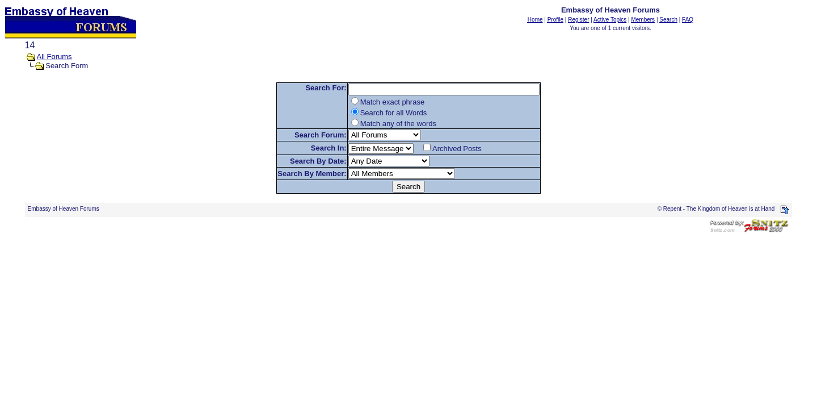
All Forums (54, 56)
